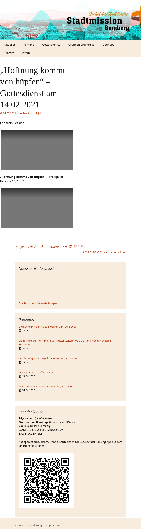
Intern (26, 53)
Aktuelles (9, 44)
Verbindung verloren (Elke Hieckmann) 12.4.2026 (48, 358)
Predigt (27, 113)
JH (39, 113)
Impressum (53, 525)
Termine (29, 44)
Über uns (108, 44)
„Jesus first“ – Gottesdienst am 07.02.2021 (50, 246)
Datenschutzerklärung (28, 525)
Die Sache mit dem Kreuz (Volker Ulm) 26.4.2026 (48, 326)
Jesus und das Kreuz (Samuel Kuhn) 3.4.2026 (45, 386)
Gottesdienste (51, 44)
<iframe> (70, 286)
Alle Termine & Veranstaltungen (38, 303)
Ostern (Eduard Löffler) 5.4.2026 (38, 372)
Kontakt (9, 53)
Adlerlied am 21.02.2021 (104, 252)
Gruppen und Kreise (81, 44)
